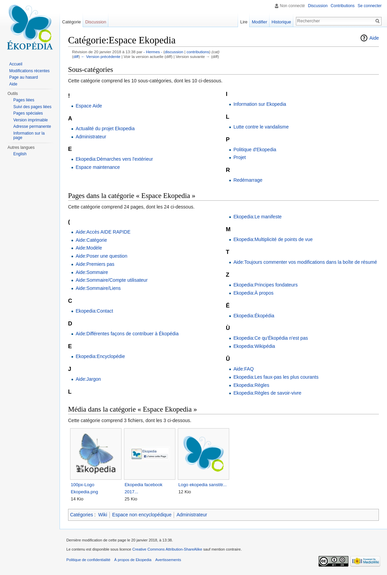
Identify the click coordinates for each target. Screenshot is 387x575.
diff (76, 56)
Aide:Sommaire (92, 272)
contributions (198, 51)
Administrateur (91, 136)
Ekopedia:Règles (251, 385)
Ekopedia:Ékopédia (253, 315)
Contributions (343, 5)
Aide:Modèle (89, 248)
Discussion (318, 5)
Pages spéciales (28, 113)
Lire (244, 21)
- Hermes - (153, 51)
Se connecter (370, 5)
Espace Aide (89, 105)
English (19, 154)
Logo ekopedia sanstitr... (202, 484)
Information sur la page (29, 135)
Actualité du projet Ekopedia (105, 128)
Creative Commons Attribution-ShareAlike (167, 549)
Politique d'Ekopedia (254, 149)
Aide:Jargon (88, 379)
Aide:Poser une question (101, 256)
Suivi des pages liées (32, 106)
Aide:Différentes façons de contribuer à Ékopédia (127, 333)
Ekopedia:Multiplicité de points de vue (273, 239)
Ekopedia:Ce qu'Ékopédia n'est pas (270, 338)
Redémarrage (247, 180)
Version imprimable (30, 120)
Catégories (81, 514)
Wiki (102, 514)
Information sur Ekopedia (259, 104)
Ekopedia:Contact (94, 311)
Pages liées (23, 100)
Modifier (259, 21)
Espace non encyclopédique (141, 514)
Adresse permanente (32, 126)
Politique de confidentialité (88, 560)
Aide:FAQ (243, 369)
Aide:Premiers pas (95, 264)
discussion (174, 51)
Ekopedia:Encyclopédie (100, 356)
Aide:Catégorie (91, 240)
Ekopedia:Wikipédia (254, 346)
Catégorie (71, 21)
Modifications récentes (29, 70)
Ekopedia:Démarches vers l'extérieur (114, 159)
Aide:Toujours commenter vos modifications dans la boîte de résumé (305, 262)
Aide (374, 38)
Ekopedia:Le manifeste (257, 216)
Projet (239, 157)
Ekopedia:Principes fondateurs (265, 285)
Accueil (15, 64)
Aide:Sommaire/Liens (98, 288)
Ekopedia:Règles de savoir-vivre (267, 393)
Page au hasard (23, 77)
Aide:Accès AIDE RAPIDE (103, 232)
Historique (281, 21)
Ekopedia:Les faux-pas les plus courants (275, 377)
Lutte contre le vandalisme (260, 127)
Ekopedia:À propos (253, 293)
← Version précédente (100, 56)
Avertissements (168, 560)
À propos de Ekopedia (132, 560)
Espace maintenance (98, 167)
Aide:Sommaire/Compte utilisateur (111, 280)
